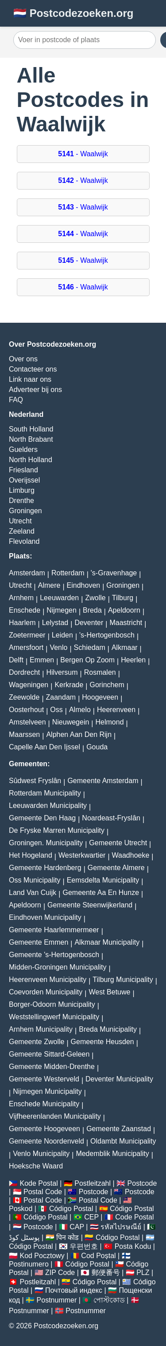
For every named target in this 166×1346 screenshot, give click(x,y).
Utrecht (20, 521)
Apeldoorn (124, 610)
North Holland (30, 459)
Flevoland (24, 541)
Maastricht (125, 622)
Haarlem (22, 622)
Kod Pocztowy (41, 1255)
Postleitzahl (92, 1183)
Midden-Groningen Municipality (58, 967)
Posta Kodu (133, 1246)
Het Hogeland (30, 855)
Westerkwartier (81, 855)
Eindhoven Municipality (45, 917)
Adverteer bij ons (35, 389)
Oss (56, 709)
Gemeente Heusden (102, 1041)
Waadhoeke (131, 855)
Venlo (58, 647)
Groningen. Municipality (46, 843)
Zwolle (95, 598)
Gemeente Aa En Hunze (100, 892)
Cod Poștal (98, 1255)
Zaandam (61, 697)
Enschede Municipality (44, 1104)
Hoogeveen (100, 697)
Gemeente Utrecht (118, 843)
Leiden (62, 635)
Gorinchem (106, 685)
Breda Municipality (108, 1029)
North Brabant (31, 439)
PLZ (142, 1272)
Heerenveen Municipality (47, 979)
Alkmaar (125, 647)
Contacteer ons (33, 369)
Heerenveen (116, 709)
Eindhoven (83, 585)
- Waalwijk (83, 154)
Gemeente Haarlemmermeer (54, 930)
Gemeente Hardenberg (45, 867)
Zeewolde (24, 697)
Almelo (80, 709)
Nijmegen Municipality (47, 1091)
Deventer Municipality (119, 1079)
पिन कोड (67, 1237)
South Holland (31, 429)
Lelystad (55, 622)
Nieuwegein (70, 722)
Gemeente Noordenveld (46, 1141)
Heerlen (133, 660)
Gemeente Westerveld (44, 1079)
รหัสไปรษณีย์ (120, 1227)
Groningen (25, 511)
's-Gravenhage (114, 573)
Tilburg (122, 598)
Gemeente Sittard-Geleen (49, 1054)
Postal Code (42, 1192)
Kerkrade (68, 685)
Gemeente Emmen (38, 942)
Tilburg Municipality (123, 979)
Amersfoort (26, 647)
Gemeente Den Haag (42, 818)
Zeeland (22, 531)
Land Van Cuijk (32, 892)
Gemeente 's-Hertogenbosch (54, 954)
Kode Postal (38, 1183)
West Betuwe (109, 992)
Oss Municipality (34, 880)
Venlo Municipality (41, 1153)
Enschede (24, 610)
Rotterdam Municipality (45, 793)
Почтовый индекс (73, 1290)
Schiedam (89, 647)
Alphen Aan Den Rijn (79, 734)
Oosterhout (26, 709)
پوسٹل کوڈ (24, 1237)
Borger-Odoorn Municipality (52, 1004)
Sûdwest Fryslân (35, 780)
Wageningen (28, 685)
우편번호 (83, 1246)
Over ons (23, 359)
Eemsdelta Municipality (103, 880)
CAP (76, 1227)
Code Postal (134, 1217)
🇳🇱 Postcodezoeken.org (73, 13)
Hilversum (61, 672)
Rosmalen (100, 672)
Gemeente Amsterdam (102, 780)
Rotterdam (68, 573)
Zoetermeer (27, 635)
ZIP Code (60, 1272)
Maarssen (24, 734)
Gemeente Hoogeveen (44, 1128)
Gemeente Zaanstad (118, 1128)
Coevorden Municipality (45, 992)
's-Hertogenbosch (107, 635)
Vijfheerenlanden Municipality (55, 1116)
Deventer (88, 622)
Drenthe (21, 500)
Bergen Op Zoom (87, 660)
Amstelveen (27, 722)
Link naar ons (30, 379)
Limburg (22, 490)
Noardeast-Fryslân (111, 818)
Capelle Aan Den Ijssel (44, 747)
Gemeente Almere (116, 867)
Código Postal (71, 1208)
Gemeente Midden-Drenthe (52, 1066)
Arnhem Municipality (41, 1029)
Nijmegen (61, 610)
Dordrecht (24, 672)
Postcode (142, 1183)
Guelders (23, 449)
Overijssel (24, 480)
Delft (16, 660)
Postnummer (57, 1300)
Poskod (20, 1208)
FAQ (16, 400)
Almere (49, 585)
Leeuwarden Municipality (48, 805)
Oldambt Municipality (123, 1141)
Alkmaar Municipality (106, 942)
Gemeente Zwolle (36, 1041)
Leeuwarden (59, 598)
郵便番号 (106, 1272)
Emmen (42, 660)
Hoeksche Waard (36, 1166)
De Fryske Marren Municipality (56, 830)
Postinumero (29, 1264)
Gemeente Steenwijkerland (89, 905)
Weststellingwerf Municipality (54, 1017)
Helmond (110, 722)
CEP (91, 1217)
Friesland (23, 470)
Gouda (97, 747)
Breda (92, 610)
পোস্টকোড (109, 1300)
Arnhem (21, 598)
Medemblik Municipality (112, 1153)
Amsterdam (27, 573)
